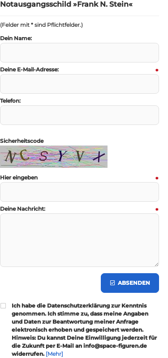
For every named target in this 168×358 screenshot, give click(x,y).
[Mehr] (54, 353)
